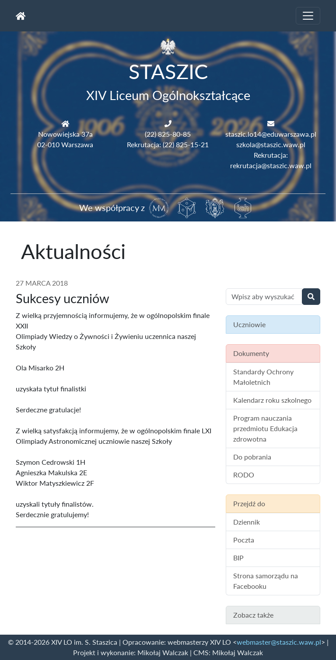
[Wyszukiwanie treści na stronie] (264, 296)
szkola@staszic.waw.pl (270, 144)
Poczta (243, 540)
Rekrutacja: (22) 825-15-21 (168, 144)
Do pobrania (252, 457)
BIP (238, 557)
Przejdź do (249, 503)
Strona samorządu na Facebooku (265, 580)
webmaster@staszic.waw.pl (279, 642)
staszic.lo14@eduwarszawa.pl (270, 134)
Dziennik (246, 522)
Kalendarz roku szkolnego (272, 400)
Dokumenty (251, 353)
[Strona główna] (21, 15)
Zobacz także (253, 615)
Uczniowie (249, 324)
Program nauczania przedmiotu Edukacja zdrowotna (265, 428)
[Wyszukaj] (311, 296)
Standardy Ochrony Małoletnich (263, 376)
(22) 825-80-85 (168, 134)
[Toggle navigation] (308, 15)
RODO (243, 474)
